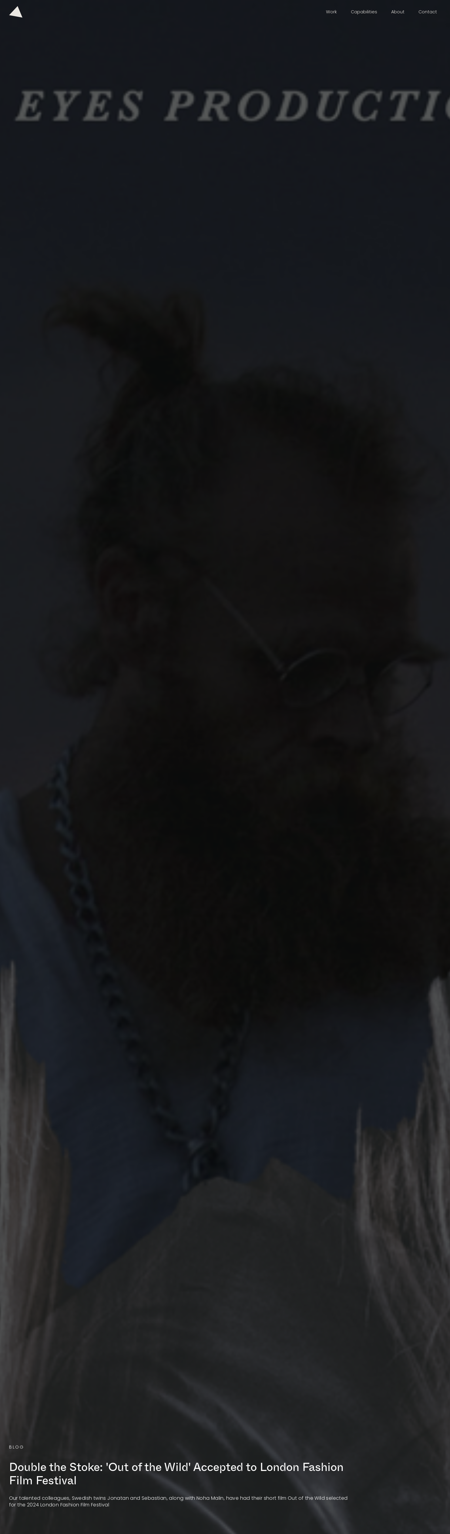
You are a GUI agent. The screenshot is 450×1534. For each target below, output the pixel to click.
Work (331, 12)
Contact (427, 12)
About (398, 12)
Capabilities (364, 12)
